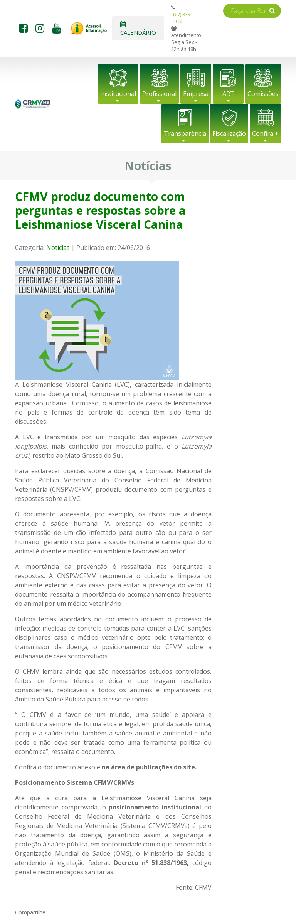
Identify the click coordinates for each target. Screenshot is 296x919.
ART (228, 93)
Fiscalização (229, 133)
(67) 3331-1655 (184, 18)
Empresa (196, 93)
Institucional (118, 93)
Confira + (265, 133)
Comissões (263, 93)
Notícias (58, 247)
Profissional (159, 93)
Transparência (185, 133)
